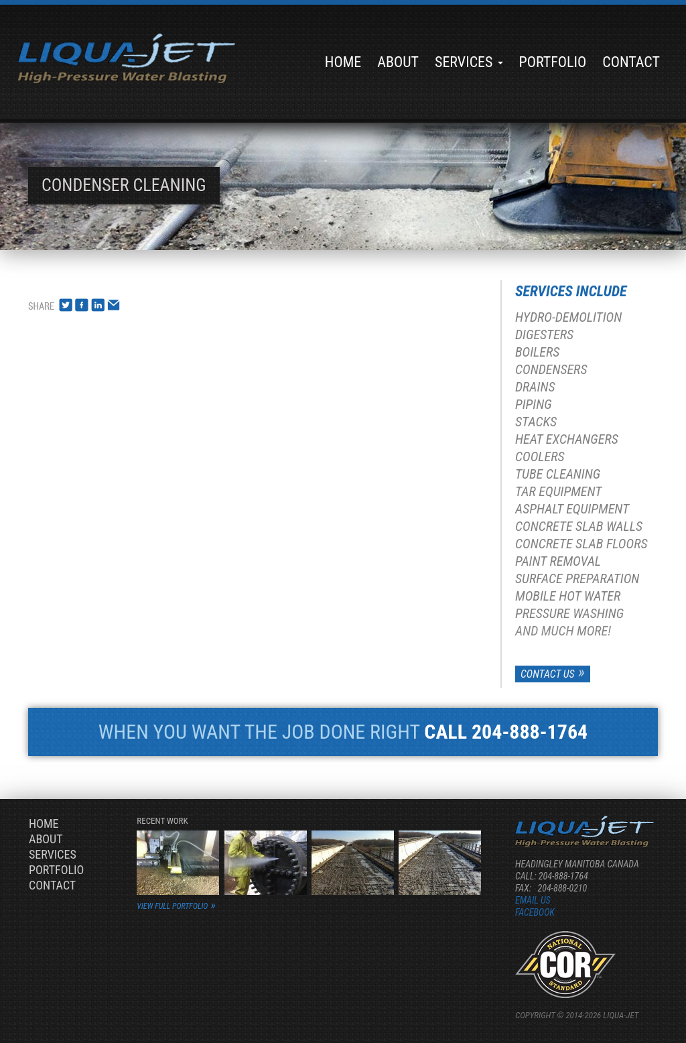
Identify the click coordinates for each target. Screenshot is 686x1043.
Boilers (537, 352)
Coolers (540, 456)
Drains (535, 387)
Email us (533, 900)
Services (469, 62)
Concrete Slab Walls (578, 526)
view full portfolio (172, 906)
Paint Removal (558, 561)
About (398, 62)
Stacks (536, 422)
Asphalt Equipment (572, 509)
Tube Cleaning (557, 474)
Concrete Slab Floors (581, 544)
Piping (533, 404)
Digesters (544, 334)
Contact (631, 62)
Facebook (535, 912)
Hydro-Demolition (568, 317)
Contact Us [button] (548, 674)
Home (343, 62)
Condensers (551, 369)
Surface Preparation (577, 578)
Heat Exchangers (566, 439)
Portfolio (553, 62)
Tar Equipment (558, 491)
